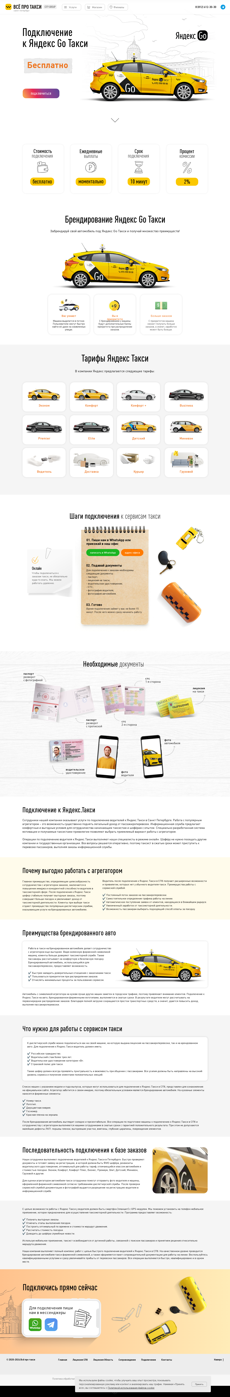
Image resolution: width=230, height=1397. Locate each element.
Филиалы (119, 7)
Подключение (148, 1359)
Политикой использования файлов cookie (131, 1387)
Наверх (219, 1359)
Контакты (166, 1359)
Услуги (73, 7)
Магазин (97, 7)
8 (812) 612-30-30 (205, 7)
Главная (62, 1359)
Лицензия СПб (80, 1359)
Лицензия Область (103, 1359)
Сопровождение (127, 1359)
